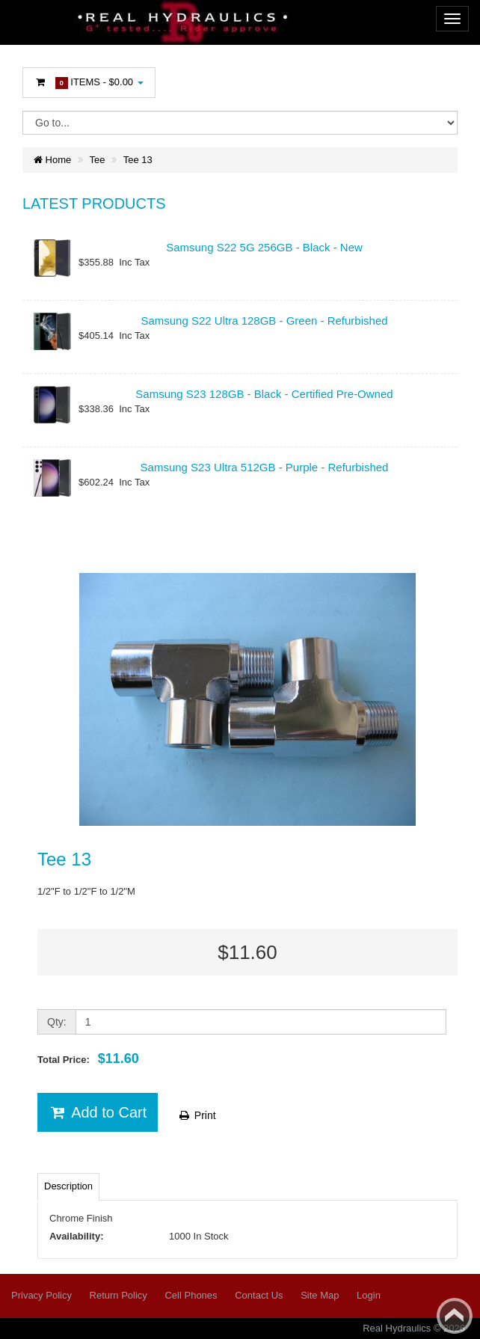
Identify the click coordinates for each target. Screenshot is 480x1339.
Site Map (320, 1295)
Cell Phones (190, 1295)
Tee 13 (138, 159)
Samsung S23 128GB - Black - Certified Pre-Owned (264, 393)
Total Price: (88, 1058)
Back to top (454, 1316)
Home (52, 159)
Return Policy (118, 1295)
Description (68, 1186)
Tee (97, 159)
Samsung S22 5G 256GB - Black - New (264, 247)
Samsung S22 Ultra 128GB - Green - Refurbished (264, 320)
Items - (89, 82)
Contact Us (259, 1295)
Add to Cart (98, 1112)
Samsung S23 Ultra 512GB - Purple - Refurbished (265, 467)
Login (369, 1295)
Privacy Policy (41, 1295)
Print (197, 1115)
